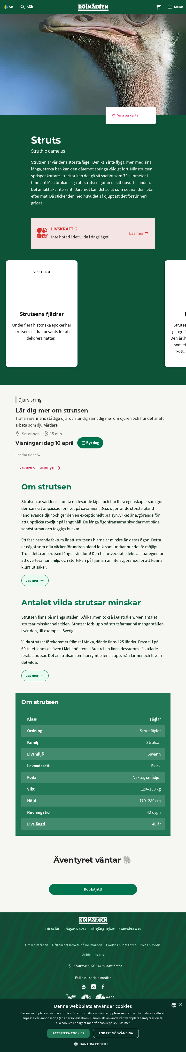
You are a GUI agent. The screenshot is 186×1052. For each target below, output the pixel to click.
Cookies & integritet (121, 946)
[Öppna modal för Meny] (174, 8)
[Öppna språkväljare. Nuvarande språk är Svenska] (8, 8)
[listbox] (173, 1005)
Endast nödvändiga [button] (116, 1033)
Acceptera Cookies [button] (68, 1033)
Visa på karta (124, 116)
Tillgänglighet (102, 930)
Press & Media (150, 946)
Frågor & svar (74, 930)
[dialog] (93, 1025)
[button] (93, 1044)
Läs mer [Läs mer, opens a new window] (124, 1023)
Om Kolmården (36, 946)
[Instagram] (93, 988)
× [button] (180, 1005)
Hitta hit (52, 930)
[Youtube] (83, 988)
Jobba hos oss (93, 956)
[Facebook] (103, 988)
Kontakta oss (129, 930)
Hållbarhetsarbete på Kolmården (77, 946)
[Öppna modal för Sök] (27, 8)
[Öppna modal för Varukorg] (157, 8)
